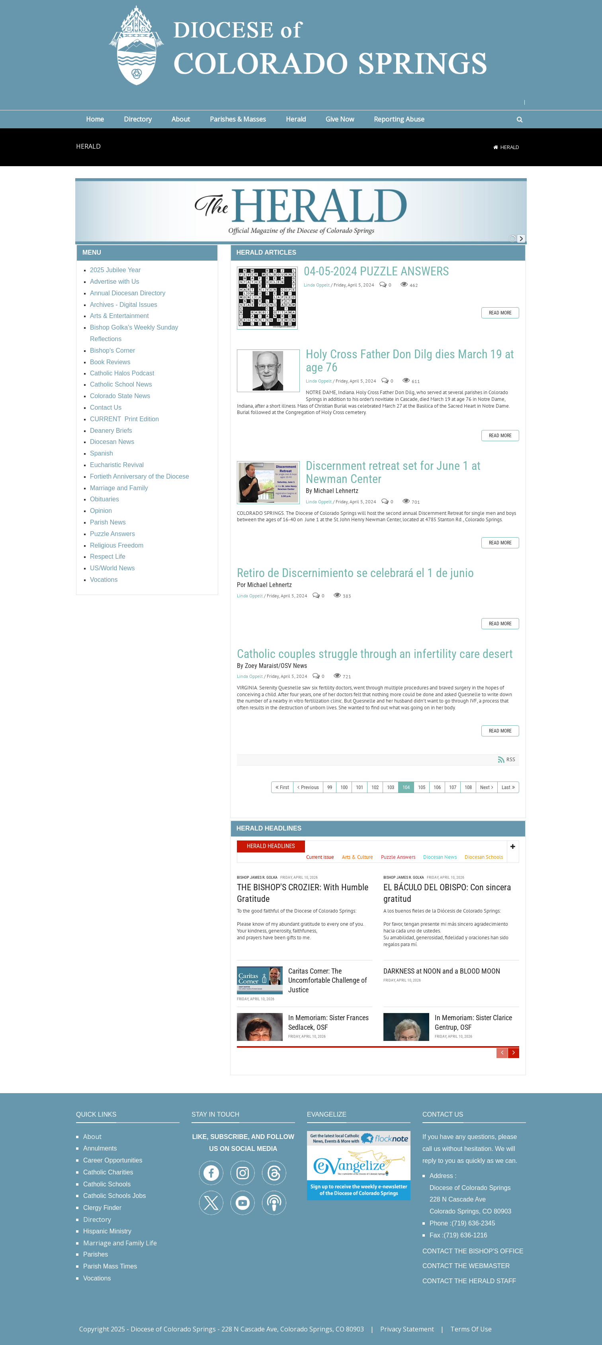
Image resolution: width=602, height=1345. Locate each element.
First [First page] (284, 787)
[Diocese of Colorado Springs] (301, 44)
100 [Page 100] (344, 787)
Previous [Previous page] (310, 787)
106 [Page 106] (437, 787)
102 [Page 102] (375, 787)
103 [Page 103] (390, 787)
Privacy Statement (407, 1329)
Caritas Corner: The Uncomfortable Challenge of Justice (327, 980)
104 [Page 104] (406, 787)
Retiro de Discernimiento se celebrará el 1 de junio (355, 573)
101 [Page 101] (359, 787)
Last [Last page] (506, 787)
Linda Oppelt (317, 285)
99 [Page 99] (329, 787)
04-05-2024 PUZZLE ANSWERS (267, 298)
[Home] (495, 147)
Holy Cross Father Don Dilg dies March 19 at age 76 (268, 371)
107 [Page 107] (452, 787)
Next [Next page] (485, 787)
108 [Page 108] (468, 787)
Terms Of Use (471, 1329)
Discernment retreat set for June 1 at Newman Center (268, 482)
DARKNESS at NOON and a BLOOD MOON (441, 971)
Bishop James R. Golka (257, 877)
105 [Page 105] (421, 787)
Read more (500, 313)
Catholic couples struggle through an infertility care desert (375, 654)
